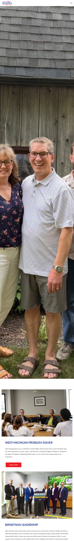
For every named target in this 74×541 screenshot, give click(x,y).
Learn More (13, 465)
